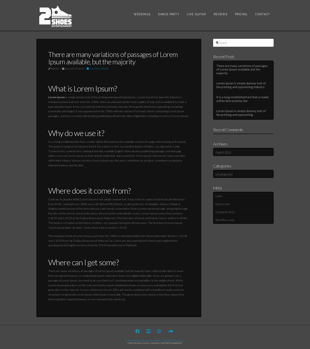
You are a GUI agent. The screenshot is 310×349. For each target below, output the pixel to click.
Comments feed (224, 212)
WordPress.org (224, 220)
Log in (218, 196)
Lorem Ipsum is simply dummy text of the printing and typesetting (241, 112)
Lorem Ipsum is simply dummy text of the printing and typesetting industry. (241, 85)
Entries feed (222, 204)
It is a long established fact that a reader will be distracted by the (242, 99)
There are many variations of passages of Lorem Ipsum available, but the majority (242, 69)
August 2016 (223, 152)
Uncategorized (98, 68)
